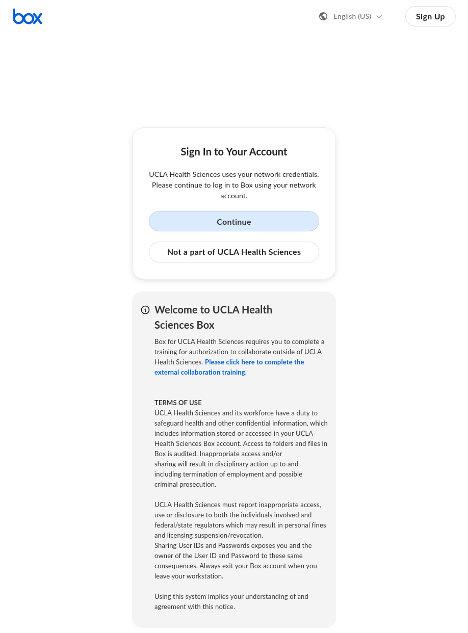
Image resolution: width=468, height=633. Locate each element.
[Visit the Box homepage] (27, 16)
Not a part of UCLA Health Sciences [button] (234, 251)
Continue (234, 221)
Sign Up (430, 16)
